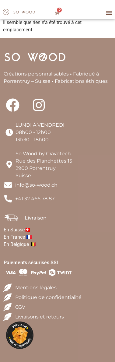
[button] (109, 13)
